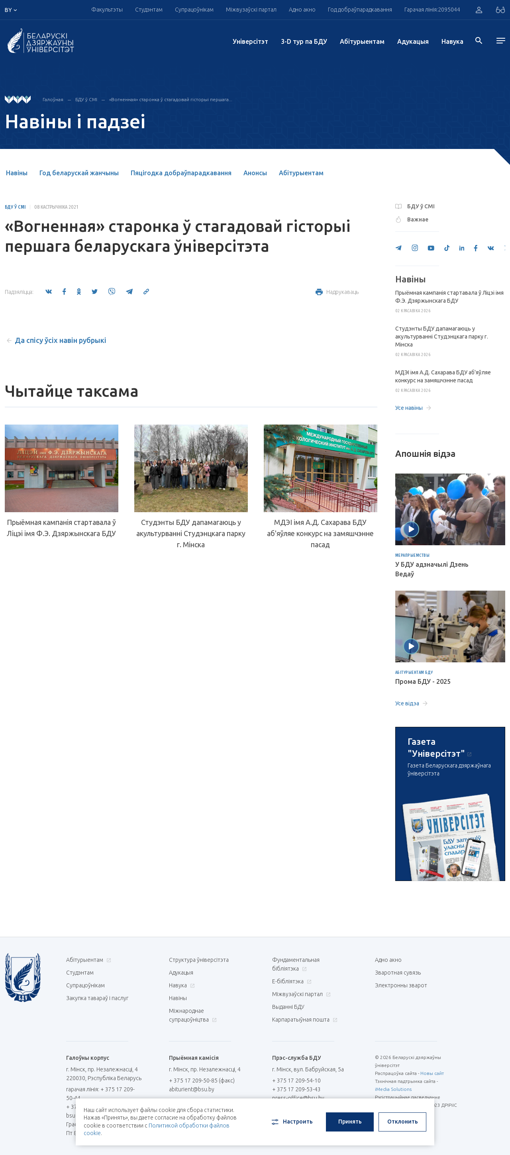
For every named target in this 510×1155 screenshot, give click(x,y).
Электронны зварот (401, 985)
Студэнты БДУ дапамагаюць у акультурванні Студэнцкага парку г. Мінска (190, 533)
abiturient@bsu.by (191, 1089)
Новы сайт (432, 1073)
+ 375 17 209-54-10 (296, 1080)
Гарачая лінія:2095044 (432, 9)
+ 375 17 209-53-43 (296, 1089)
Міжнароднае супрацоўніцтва (193, 1015)
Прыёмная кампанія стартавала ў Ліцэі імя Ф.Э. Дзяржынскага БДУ (61, 527)
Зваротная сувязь (398, 972)
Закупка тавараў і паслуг (97, 998)
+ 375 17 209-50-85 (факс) (202, 1080)
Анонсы (255, 172)
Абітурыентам (362, 41)
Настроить (291, 1122)
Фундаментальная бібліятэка (296, 964)
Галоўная (53, 99)
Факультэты (107, 9)
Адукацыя (413, 41)
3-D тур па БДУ (304, 41)
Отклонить (402, 1121)
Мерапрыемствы (412, 555)
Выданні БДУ (288, 1007)
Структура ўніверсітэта (199, 960)
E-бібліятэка (291, 981)
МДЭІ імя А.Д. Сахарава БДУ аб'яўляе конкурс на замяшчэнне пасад (320, 533)
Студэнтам (149, 9)
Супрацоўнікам (194, 9)
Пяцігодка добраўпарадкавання (181, 172)
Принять (350, 1121)
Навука (452, 41)
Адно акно (302, 9)
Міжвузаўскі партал (251, 9)
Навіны (16, 172)
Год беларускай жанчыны (79, 172)
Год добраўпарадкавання (360, 9)
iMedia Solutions (393, 1089)
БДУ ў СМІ (86, 99)
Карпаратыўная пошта (303, 1019)
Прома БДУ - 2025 (423, 681)
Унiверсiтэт (250, 41)
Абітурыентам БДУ (414, 672)
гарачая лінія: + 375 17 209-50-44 (100, 1093)
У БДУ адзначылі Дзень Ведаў (432, 569)
